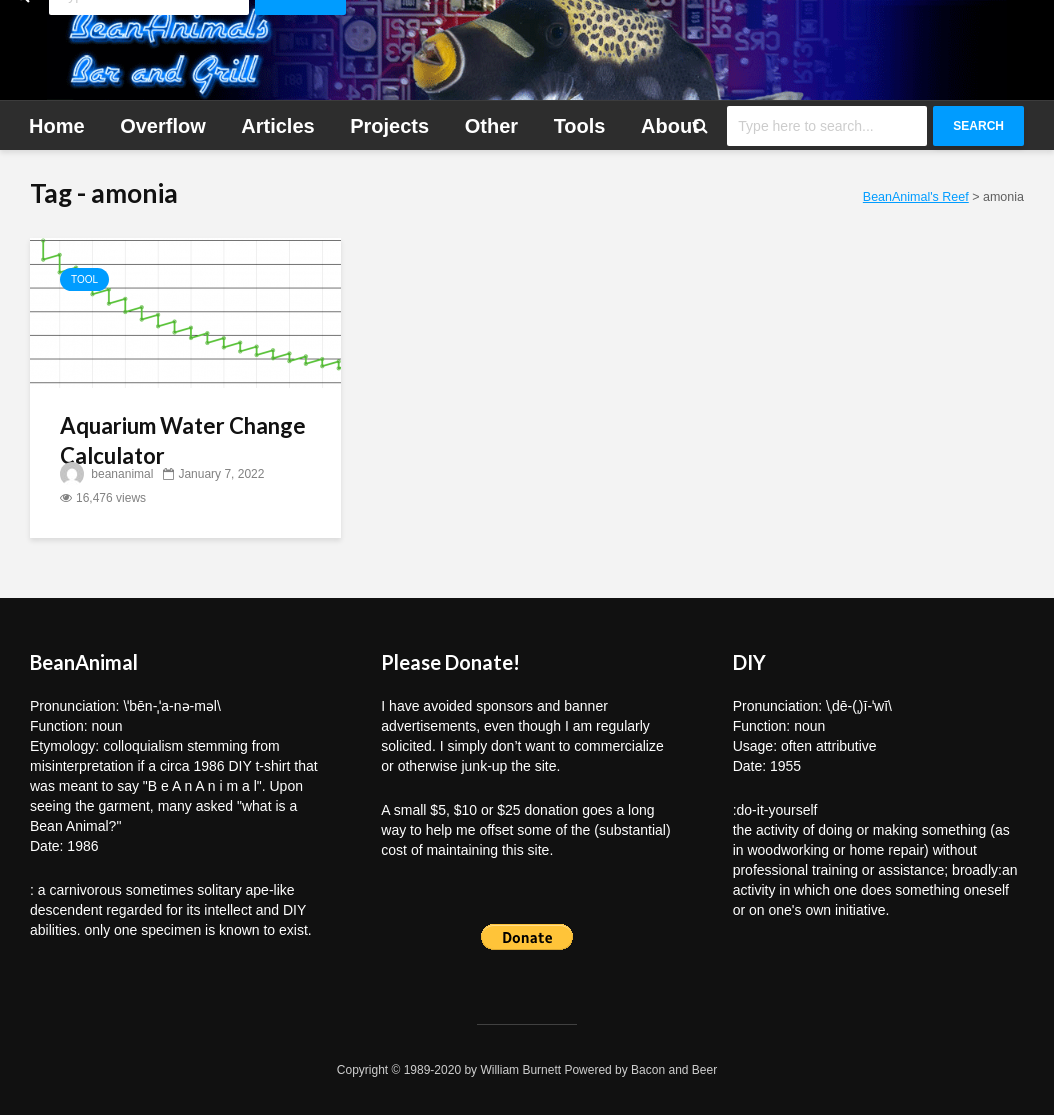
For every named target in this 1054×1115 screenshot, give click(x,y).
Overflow (163, 126)
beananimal (106, 474)
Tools (580, 126)
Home (57, 126)
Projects (389, 126)
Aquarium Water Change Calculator (183, 440)
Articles (277, 126)
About (670, 126)
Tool (84, 279)
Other (491, 126)
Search (978, 126)
